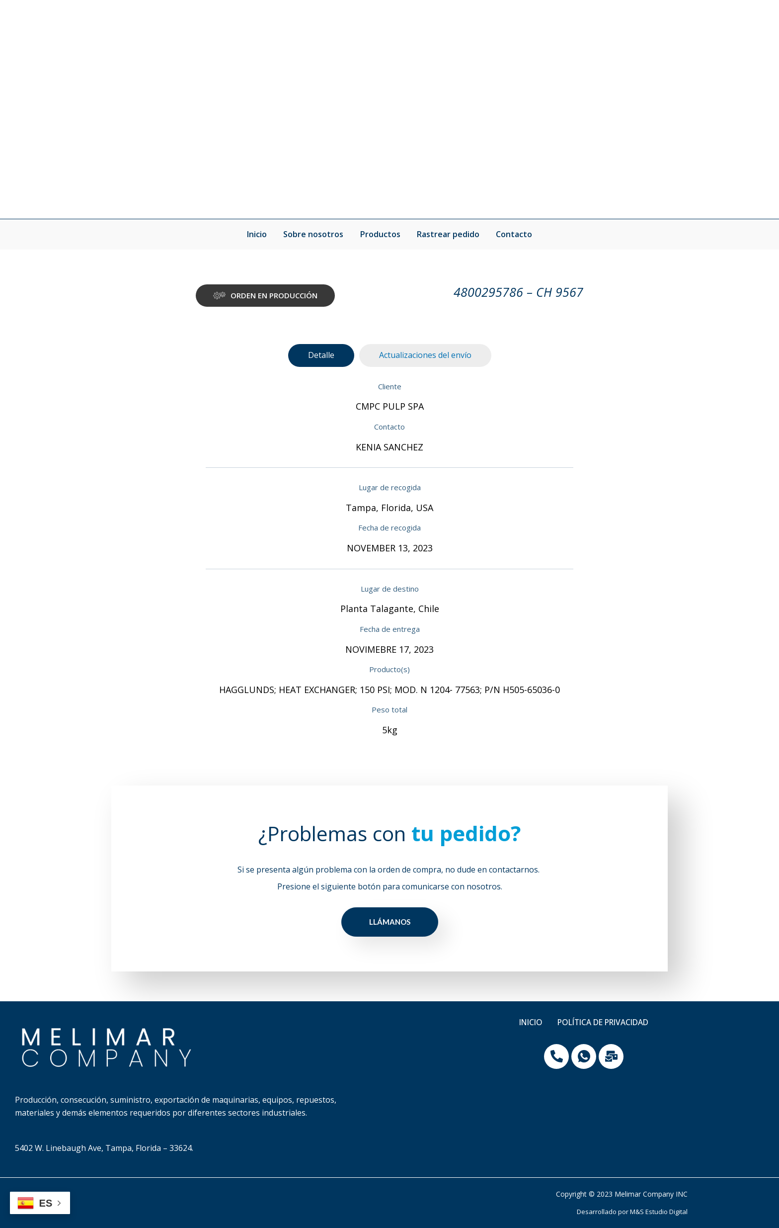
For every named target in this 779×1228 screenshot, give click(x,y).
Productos (380, 234)
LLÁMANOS (389, 921)
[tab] (321, 355)
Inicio (258, 234)
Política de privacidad (604, 1022)
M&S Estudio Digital (659, 1211)
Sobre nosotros (314, 234)
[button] (265, 295)
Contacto (513, 234)
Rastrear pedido (447, 234)
